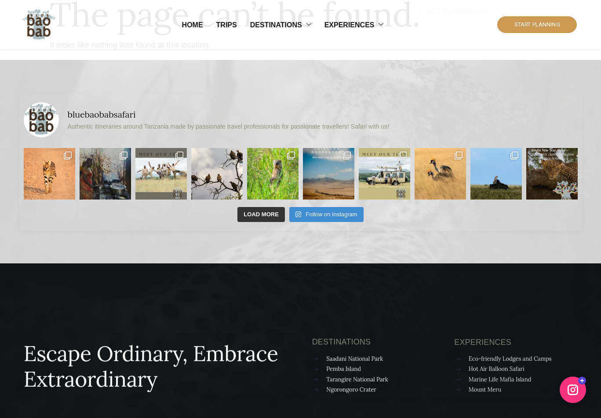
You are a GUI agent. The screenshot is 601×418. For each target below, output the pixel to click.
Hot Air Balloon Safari (497, 369)
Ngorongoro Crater (351, 389)
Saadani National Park (354, 359)
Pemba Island (343, 369)
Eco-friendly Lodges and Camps (510, 359)
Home (192, 25)
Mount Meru (485, 389)
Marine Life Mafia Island (500, 379)
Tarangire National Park (357, 379)
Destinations (280, 25)
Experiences (354, 25)
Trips (226, 25)
